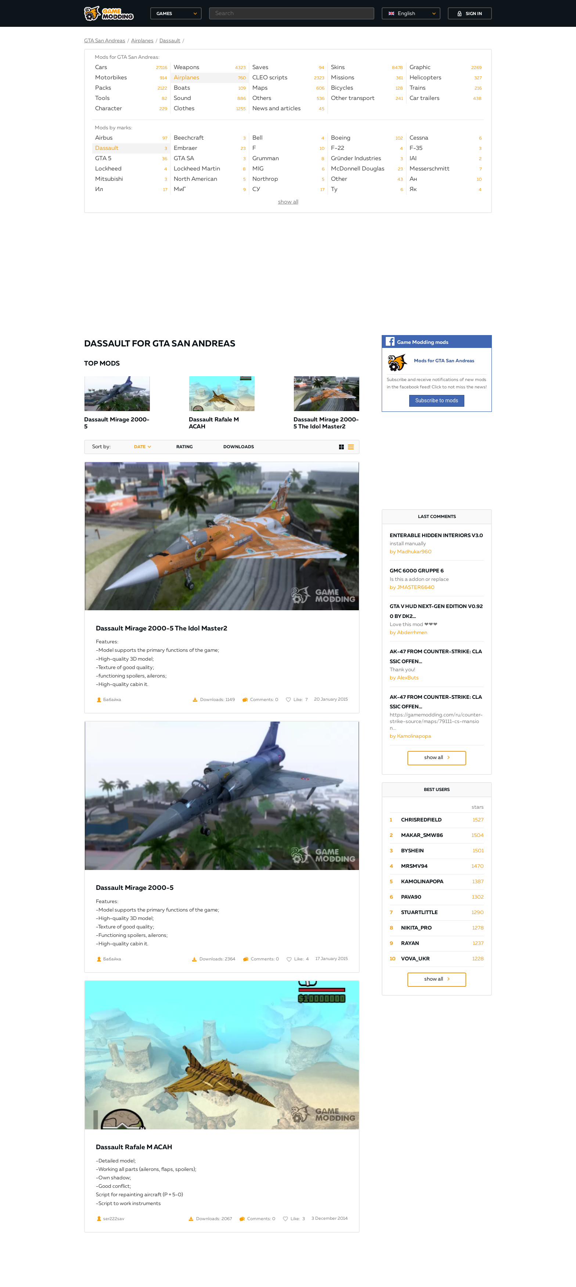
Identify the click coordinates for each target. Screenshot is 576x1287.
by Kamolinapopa (410, 736)
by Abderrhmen (408, 632)
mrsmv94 (414, 866)
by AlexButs (404, 677)
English (406, 13)
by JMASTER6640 (412, 587)
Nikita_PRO (416, 928)
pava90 (411, 897)
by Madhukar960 (411, 551)
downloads (238, 447)
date (139, 447)
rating (184, 447)
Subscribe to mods (436, 400)
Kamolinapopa (422, 881)
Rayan (410, 943)
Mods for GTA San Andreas (444, 361)
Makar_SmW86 (422, 835)
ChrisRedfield (421, 820)
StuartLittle (419, 912)
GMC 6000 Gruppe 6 (417, 571)
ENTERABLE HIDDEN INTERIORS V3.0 (436, 535)
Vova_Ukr (415, 958)
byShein (412, 850)
